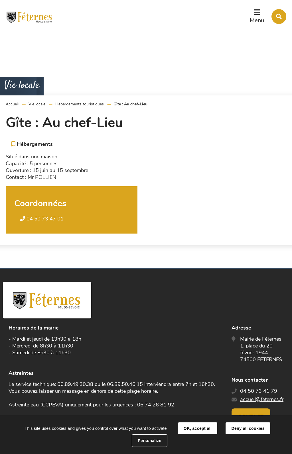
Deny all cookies (247, 428)
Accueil (12, 104)
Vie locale (37, 104)
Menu (257, 20)
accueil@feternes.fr (261, 399)
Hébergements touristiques (79, 104)
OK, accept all (198, 428)
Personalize (149, 440)
